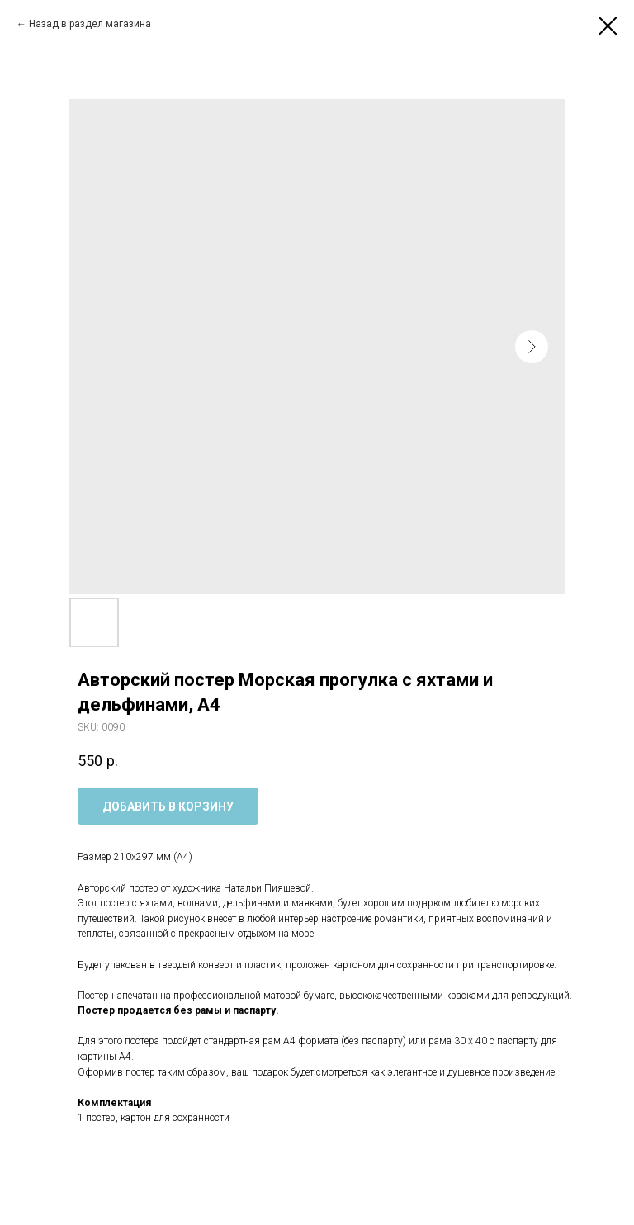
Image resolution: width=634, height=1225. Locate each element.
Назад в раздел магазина (90, 24)
